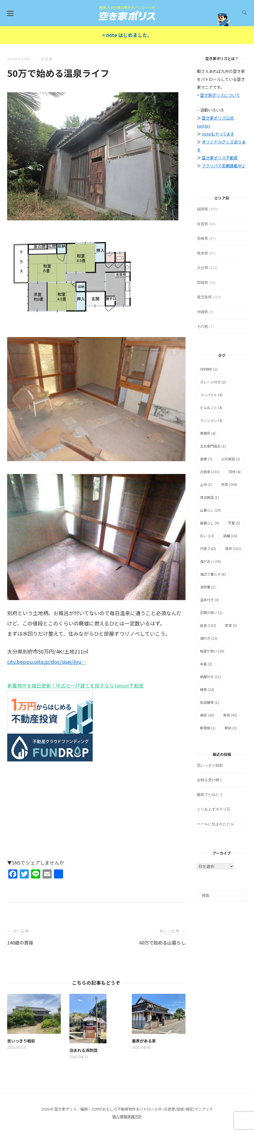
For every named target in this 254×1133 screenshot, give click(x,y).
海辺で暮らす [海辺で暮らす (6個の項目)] (213, 574)
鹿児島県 (204, 297)
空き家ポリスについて (220, 95)
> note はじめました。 (127, 35)
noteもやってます (218, 134)
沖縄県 (202, 312)
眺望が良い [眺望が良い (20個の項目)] (212, 650)
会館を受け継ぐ (210, 780)
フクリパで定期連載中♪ (224, 166)
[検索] (222, 895)
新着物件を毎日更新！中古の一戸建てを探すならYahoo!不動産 (75, 685)
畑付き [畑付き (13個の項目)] (208, 638)
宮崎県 (202, 282)
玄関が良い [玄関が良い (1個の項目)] (211, 612)
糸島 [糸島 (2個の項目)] (206, 663)
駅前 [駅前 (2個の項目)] (231, 727)
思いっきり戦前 (210, 765)
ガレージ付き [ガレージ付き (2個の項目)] (213, 381)
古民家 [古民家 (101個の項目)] (209, 471)
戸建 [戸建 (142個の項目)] (208, 548)
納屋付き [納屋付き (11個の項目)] (210, 676)
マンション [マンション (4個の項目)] (211, 420)
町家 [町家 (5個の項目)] (231, 625)
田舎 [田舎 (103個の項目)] (208, 625)
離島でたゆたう (210, 795)
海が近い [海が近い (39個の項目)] (210, 561)
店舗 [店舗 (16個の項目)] (230, 535)
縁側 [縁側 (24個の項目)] (207, 689)
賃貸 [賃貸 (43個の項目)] (230, 715)
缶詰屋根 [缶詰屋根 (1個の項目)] (209, 702)
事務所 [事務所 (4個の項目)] (207, 433)
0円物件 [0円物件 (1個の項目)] (208, 369)
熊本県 (202, 253)
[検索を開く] (244, 12)
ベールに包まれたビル (215, 824)
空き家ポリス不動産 (220, 158)
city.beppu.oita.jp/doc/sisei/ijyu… (46, 661)
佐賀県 (202, 224)
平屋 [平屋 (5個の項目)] (234, 522)
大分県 (47, 59)
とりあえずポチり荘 (213, 809)
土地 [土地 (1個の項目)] (206, 484)
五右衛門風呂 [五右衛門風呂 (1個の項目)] (213, 446)
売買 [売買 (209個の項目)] (229, 484)
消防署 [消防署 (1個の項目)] (207, 586)
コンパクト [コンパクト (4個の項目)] (211, 394)
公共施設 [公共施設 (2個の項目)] (230, 458)
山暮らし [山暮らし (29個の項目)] (210, 510)
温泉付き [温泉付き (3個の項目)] (209, 599)
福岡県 (202, 209)
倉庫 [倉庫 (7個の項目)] (206, 458)
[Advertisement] (96, 813)
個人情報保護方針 (127, 1116)
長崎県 (202, 238)
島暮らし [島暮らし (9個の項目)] (209, 522)
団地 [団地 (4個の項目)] (235, 471)
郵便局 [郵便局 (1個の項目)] (207, 727)
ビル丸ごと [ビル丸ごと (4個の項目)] (211, 407)
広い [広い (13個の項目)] (207, 535)
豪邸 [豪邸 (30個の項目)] (207, 715)
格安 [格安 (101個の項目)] (233, 548)
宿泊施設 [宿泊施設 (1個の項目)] (209, 497)
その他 (202, 326)
